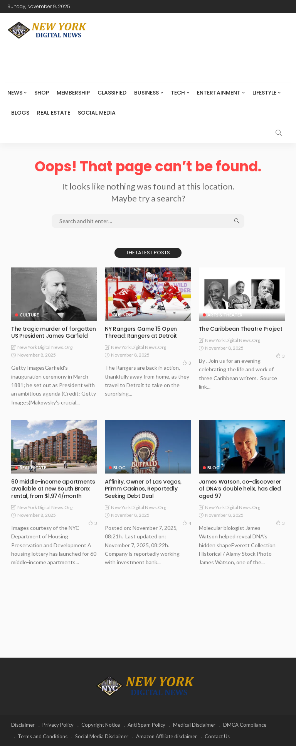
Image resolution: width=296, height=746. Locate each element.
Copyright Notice (100, 725)
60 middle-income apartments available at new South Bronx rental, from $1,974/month (53, 488)
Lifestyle (264, 92)
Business (146, 92)
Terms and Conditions (42, 736)
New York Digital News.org (44, 347)
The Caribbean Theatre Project (240, 329)
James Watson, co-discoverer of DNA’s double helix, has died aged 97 (240, 488)
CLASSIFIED (112, 92)
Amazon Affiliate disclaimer (166, 736)
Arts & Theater (224, 315)
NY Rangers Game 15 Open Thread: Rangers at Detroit (141, 332)
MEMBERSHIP (73, 92)
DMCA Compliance (244, 725)
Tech (178, 92)
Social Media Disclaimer (101, 736)
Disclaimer (23, 725)
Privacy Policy (58, 725)
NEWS (14, 92)
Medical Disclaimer (194, 725)
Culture (29, 315)
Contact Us (217, 736)
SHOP (41, 92)
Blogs (20, 113)
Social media (97, 113)
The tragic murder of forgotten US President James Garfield (53, 332)
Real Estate (53, 113)
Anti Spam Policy (146, 725)
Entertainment (218, 92)
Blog (119, 467)
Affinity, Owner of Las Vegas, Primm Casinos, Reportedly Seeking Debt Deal (143, 488)
